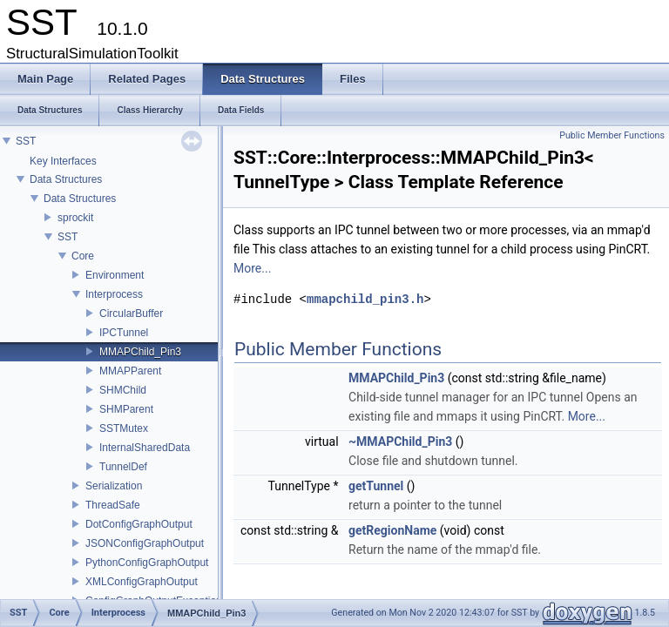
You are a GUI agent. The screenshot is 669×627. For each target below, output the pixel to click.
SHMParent (126, 409)
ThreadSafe (112, 505)
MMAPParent (130, 371)
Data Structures (66, 179)
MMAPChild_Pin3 (140, 352)
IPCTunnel (123, 333)
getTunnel (375, 486)
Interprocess (114, 294)
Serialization (113, 486)
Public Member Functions (612, 135)
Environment (114, 275)
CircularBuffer (131, 313)
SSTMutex (123, 428)
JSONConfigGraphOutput (144, 543)
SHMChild (122, 390)
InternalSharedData (144, 448)
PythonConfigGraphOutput (146, 562)
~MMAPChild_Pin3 (400, 441)
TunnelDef (123, 467)
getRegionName (392, 530)
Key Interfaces (63, 161)
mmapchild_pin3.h (365, 299)
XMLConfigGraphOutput (141, 582)
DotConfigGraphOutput (139, 524)
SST (26, 141)
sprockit (75, 218)
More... (252, 268)
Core (82, 256)
